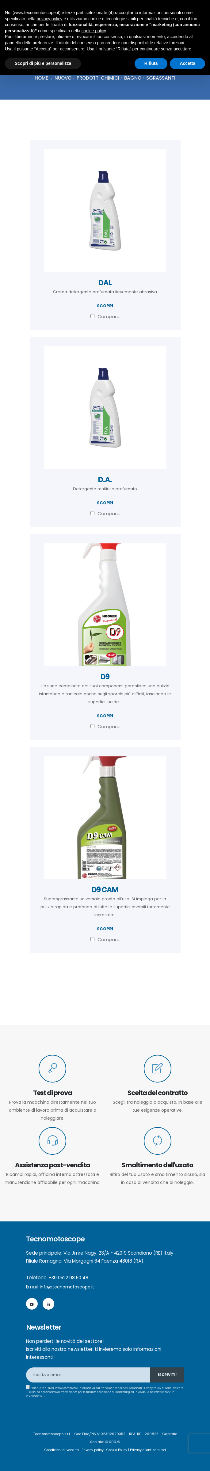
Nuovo (63, 78)
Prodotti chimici (98, 78)
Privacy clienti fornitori (151, 1449)
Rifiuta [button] (151, 63)
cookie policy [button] (94, 30)
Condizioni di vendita (59, 1449)
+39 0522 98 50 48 (69, 1277)
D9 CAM (105, 890)
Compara (105, 316)
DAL (104, 283)
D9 (105, 677)
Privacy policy (92, 1449)
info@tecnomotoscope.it (69, 1287)
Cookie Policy (117, 1449)
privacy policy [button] (50, 18)
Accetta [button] (187, 63)
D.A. (105, 480)
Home (41, 78)
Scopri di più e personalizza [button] (43, 63)
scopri (105, 306)
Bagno (132, 78)
